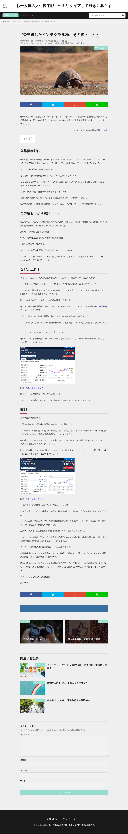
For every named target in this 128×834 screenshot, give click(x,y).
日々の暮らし (63, 41)
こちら (105, 130)
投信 (71, 43)
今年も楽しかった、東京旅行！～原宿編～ (68, 700)
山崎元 (67, 43)
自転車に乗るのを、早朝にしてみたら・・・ (69, 682)
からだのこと (40, 682)
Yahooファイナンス (35, 388)
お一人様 (23, 15)
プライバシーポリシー (72, 819)
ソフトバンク (49, 43)
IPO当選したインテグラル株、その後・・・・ (39, 21)
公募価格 (57, 43)
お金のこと (16, 21)
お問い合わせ (53, 819)
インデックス (39, 43)
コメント (24, 735)
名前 (23, 760)
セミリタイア (33, 15)
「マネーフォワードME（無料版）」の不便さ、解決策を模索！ (77, 666)
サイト (23, 781)
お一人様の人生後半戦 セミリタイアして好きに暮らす (64, 5)
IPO (23, 43)
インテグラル (30, 43)
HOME (7, 21)
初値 (62, 43)
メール (24, 770)
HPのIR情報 (99, 306)
